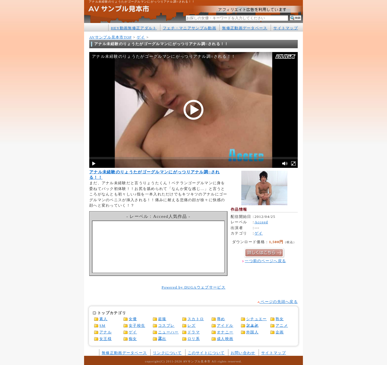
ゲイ (141, 37)
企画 (280, 332)
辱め (221, 319)
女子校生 (137, 325)
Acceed (261, 222)
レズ (191, 325)
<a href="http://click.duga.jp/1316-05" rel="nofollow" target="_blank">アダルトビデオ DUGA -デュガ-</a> (158, 247)
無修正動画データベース (244, 28)
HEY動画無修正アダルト (134, 28)
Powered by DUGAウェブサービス (193, 287)
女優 (133, 319)
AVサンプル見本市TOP (110, 37)
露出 (162, 339)
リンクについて (167, 353)
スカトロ (195, 319)
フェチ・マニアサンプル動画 (189, 28)
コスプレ (166, 325)
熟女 (280, 319)
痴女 (133, 339)
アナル (105, 332)
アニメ (282, 325)
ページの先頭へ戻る (278, 301)
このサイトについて (206, 353)
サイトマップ (285, 28)
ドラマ (193, 332)
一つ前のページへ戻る (265, 261)
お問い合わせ (243, 353)
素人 (103, 319)
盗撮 (162, 319)
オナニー (225, 332)
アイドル (225, 325)
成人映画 (225, 339)
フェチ (252, 325)
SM (102, 325)
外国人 (252, 332)
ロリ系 (193, 339)
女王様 (105, 339)
